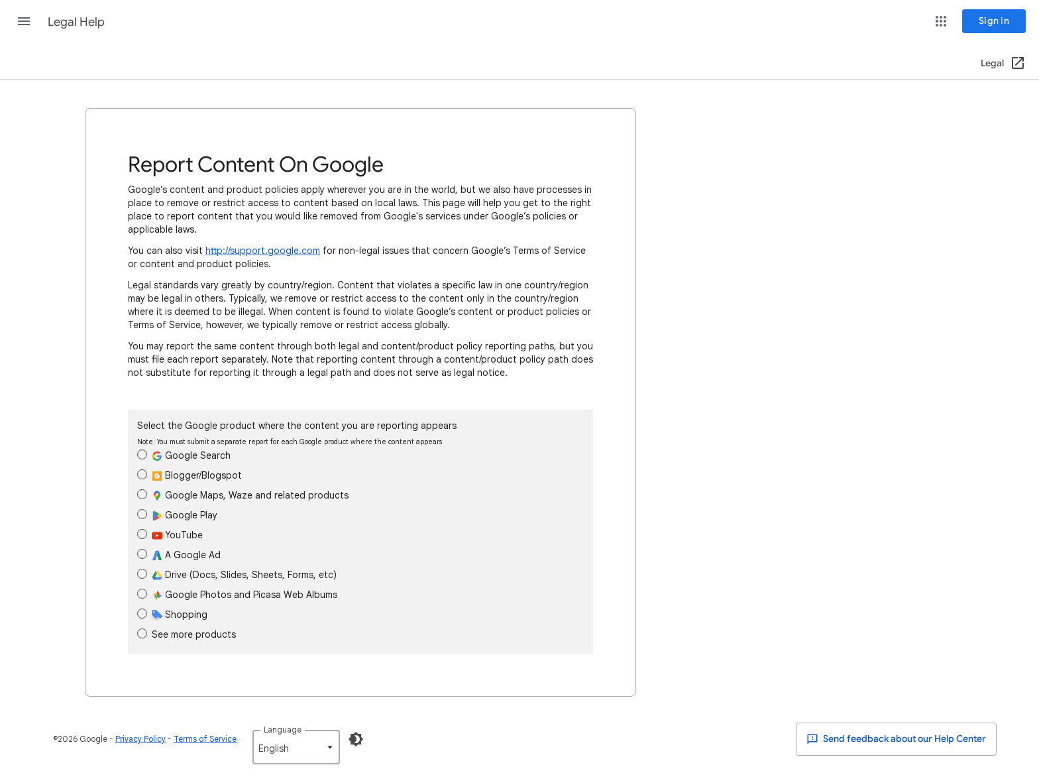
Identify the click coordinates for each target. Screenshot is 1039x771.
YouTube (170, 535)
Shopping (172, 615)
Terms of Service (205, 739)
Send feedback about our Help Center (896, 739)
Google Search (184, 455)
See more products (186, 634)
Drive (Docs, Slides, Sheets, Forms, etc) (237, 575)
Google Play (177, 515)
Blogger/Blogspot (189, 475)
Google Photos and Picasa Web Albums (237, 595)
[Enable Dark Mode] (356, 739)
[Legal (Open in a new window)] (1003, 64)
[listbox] (296, 747)
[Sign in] (994, 21)
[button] (24, 21)
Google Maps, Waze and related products (243, 495)
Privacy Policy (140, 739)
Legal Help (76, 22)
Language (282, 730)
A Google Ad (179, 555)
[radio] (142, 454)
